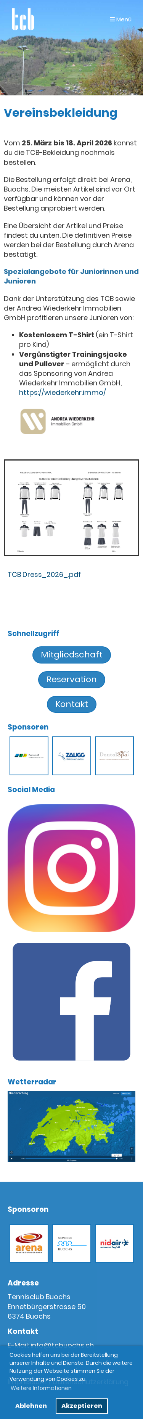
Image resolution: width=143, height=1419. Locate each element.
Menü (121, 19)
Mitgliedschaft (72, 654)
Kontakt (71, 704)
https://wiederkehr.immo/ (62, 392)
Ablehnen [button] (31, 1405)
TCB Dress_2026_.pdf (44, 574)
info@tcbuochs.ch (62, 1345)
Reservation (72, 679)
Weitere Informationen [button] (41, 1388)
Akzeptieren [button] (81, 1405)
